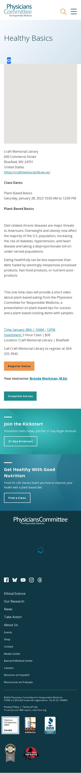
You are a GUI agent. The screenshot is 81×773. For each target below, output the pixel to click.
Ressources (18, 682)
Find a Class (17, 497)
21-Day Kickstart (20, 441)
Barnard (18, 660)
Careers (9, 668)
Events (8, 632)
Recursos (16, 675)
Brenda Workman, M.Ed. (48, 378)
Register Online (19, 366)
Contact (8, 646)
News (8, 609)
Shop (7, 639)
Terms (30, 707)
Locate (9, 60)
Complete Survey (20, 396)
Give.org (41, 709)
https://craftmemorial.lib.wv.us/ (27, 172)
